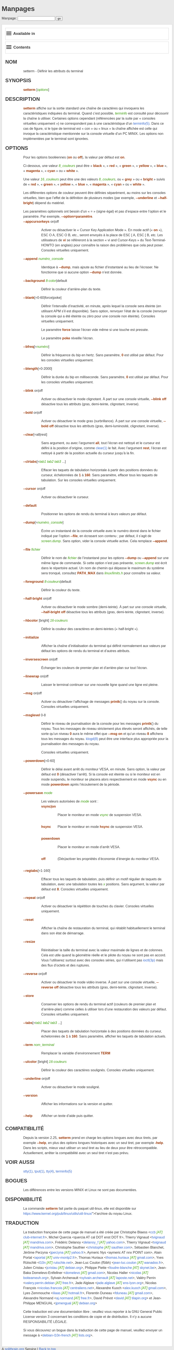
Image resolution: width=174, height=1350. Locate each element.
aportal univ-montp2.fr (55, 1257)
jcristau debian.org (64, 1267)
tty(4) (50, 1171)
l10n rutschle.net (55, 1262)
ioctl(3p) (149, 960)
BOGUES (16, 1180)
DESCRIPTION (22, 99)
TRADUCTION (22, 1223)
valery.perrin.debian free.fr (48, 1283)
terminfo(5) (141, 123)
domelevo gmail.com (84, 1273)
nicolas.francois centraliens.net (65, 1288)
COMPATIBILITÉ (24, 1128)
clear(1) (101, 448)
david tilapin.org (131, 1298)
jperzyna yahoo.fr (67, 1252)
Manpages (18, 8)
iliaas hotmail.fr (67, 1293)
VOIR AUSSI (19, 1162)
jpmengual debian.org (75, 1303)
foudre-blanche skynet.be (131, 1267)
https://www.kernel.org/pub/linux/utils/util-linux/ (57, 1213)
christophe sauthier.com (109, 1247)
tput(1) (39, 1171)
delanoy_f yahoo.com (103, 1242)
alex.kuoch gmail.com (144, 1288)
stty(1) (27, 1171)
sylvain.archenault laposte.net (106, 1278)
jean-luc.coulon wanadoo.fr (137, 1262)
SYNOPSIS (18, 80)
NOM (11, 62)
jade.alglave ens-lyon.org (119, 1283)
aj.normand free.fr (73, 1298)
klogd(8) (92, 739)
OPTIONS (16, 148)
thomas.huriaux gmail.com (129, 1257)
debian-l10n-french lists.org (66, 1335)
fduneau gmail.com (132, 1293)
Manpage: (9, 18)
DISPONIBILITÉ (23, 1199)
